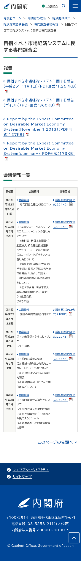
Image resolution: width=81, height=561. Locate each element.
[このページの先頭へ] (74, 538)
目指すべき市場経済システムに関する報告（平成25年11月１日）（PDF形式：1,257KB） (40, 86)
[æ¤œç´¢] (63, 6)
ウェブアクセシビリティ (31, 470)
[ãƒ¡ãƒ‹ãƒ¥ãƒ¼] (75, 6)
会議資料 (24, 200)
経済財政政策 (61, 18)
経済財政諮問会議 (15, 24)
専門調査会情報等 (46, 24)
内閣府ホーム (12, 18)
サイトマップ (22, 476)
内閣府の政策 (37, 18)
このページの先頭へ (55, 442)
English (52, 6)
